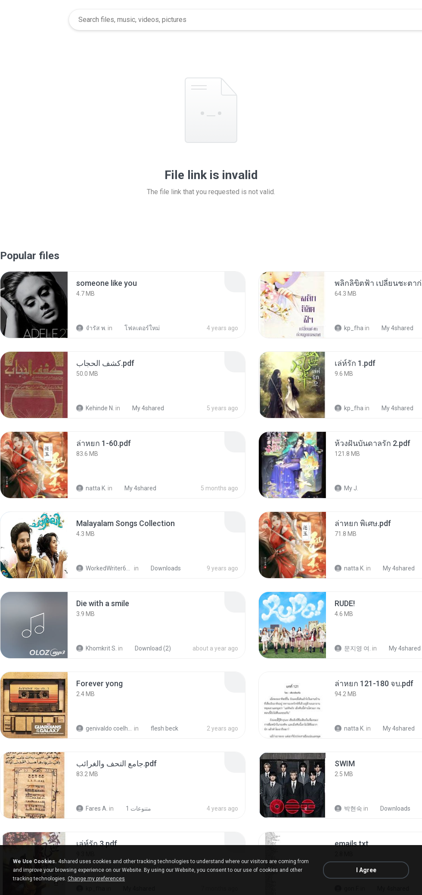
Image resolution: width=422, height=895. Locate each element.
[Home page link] (34, 20)
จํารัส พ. (91, 328)
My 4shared (392, 328)
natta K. (91, 488)
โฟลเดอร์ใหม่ (137, 328)
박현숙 (348, 808)
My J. (346, 488)
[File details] (34, 305)
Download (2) (148, 648)
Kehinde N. (95, 408)
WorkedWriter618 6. (104, 568)
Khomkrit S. (96, 648)
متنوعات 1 (133, 808)
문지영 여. (353, 648)
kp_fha (349, 328)
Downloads (161, 568)
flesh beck (159, 728)
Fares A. (92, 808)
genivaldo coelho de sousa (104, 728)
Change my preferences (96, 879)
